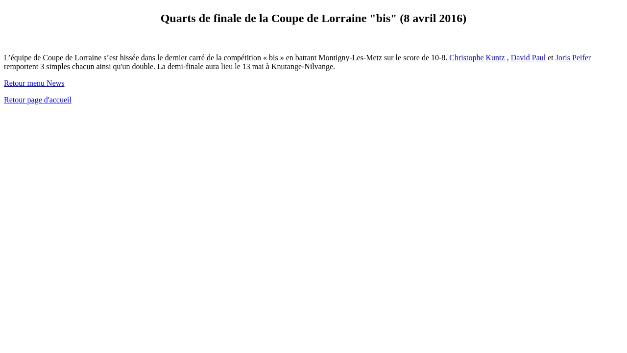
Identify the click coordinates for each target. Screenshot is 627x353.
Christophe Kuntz (477, 57)
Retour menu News (34, 83)
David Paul (528, 57)
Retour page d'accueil (38, 100)
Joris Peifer (573, 57)
